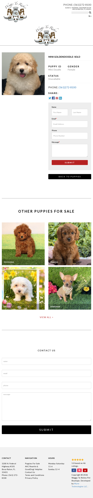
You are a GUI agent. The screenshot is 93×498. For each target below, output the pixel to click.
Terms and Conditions (34, 475)
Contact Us (30, 472)
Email (54, 119)
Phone (54, 130)
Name (54, 107)
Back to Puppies (70, 176)
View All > (46, 317)
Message (56, 142)
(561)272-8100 (82, 4)
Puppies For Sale (32, 463)
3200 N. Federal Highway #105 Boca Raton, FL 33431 (78, 8)
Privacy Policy (31, 478)
